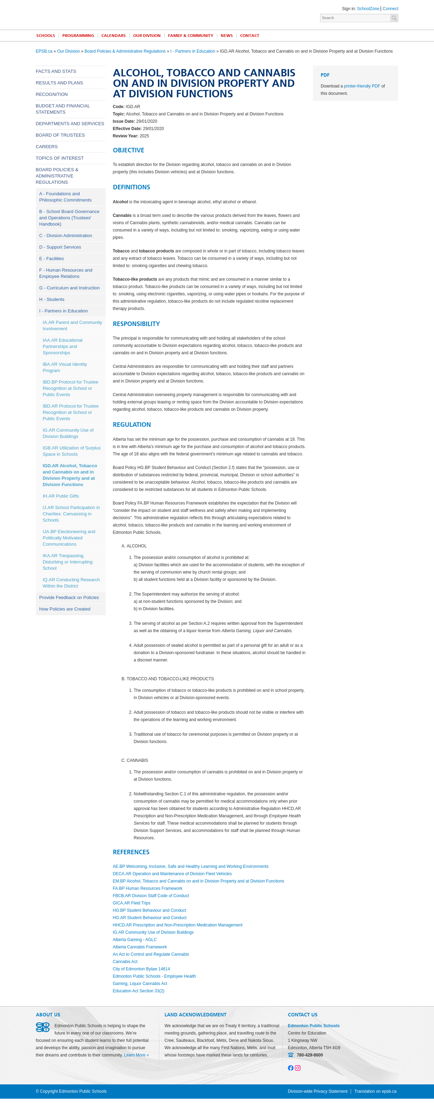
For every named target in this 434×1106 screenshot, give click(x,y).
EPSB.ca (44, 51)
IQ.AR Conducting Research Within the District (71, 583)
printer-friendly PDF (362, 86)
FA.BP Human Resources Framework (148, 888)
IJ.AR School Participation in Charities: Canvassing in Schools (71, 514)
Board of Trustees (60, 135)
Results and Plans (59, 82)
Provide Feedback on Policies (69, 597)
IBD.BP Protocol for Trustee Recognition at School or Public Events (70, 388)
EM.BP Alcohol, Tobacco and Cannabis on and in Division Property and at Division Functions (198, 881)
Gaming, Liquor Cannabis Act (140, 983)
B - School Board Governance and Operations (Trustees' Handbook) (69, 218)
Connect (390, 8)
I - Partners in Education (192, 51)
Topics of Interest (60, 158)
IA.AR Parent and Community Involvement (72, 325)
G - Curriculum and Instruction (69, 287)
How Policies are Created (65, 609)
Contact (249, 35)
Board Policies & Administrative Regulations (125, 51)
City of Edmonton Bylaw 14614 (141, 969)
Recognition (52, 94)
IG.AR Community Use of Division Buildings (68, 433)
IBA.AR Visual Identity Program (65, 367)
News (227, 35)
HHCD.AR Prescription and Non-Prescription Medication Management (178, 925)
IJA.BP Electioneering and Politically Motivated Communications (69, 538)
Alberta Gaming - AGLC (135, 939)
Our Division (147, 35)
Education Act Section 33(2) (139, 990)
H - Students (51, 299)
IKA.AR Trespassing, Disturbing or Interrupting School (68, 562)
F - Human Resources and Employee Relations (65, 273)
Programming (78, 35)
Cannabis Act (125, 961)
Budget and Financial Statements (63, 109)
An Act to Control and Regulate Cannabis (151, 954)
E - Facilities (51, 258)
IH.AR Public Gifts (61, 496)
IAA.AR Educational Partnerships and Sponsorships (63, 346)
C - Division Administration (65, 235)
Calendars (113, 35)
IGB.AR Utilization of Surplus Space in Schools (72, 451)
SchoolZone (368, 8)
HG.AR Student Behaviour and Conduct (149, 917)
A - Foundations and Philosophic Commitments (65, 197)
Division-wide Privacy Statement (318, 1091)
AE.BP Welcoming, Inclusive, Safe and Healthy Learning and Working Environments (191, 866)
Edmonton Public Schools (97, 14)
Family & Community (190, 35)
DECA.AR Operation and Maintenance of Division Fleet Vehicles (172, 873)
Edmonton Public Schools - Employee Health (154, 976)
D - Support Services (60, 247)
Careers (47, 146)
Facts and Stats (56, 71)
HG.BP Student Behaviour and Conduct (149, 910)
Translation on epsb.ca (376, 1091)
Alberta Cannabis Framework (140, 947)
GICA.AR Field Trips (132, 903)
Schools (45, 35)
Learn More (134, 1055)
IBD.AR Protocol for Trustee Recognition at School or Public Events (71, 412)
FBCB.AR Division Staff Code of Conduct (151, 895)
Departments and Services (70, 123)
